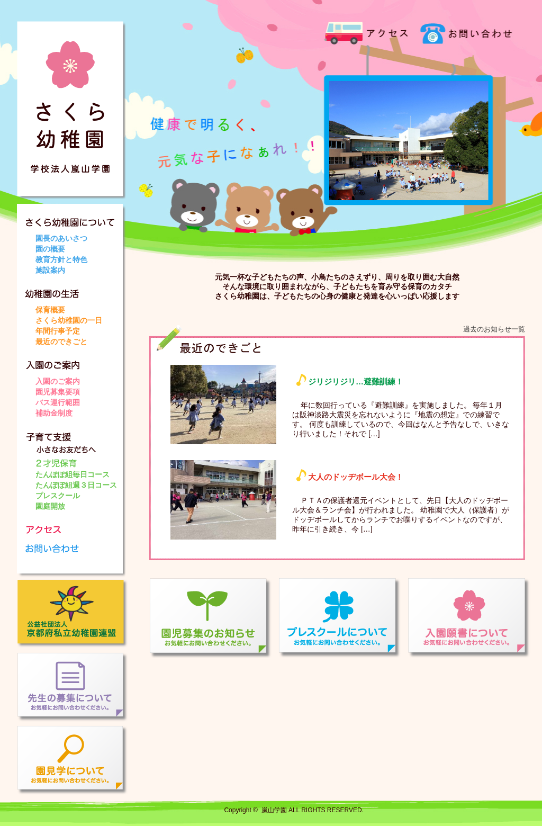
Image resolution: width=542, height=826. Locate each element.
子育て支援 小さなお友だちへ (75, 443)
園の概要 (50, 249)
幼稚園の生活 (75, 289)
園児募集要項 (57, 392)
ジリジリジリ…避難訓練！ (355, 381)
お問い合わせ (461, 32)
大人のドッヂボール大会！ (355, 476)
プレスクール (57, 495)
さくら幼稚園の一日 (68, 320)
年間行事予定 (57, 331)
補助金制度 (54, 413)
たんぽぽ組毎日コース (72, 474)
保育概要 (50, 310)
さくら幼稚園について (75, 218)
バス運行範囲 (57, 402)
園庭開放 (50, 506)
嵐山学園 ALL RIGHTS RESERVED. (312, 810)
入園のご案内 (75, 361)
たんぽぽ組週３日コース (76, 485)
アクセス (366, 32)
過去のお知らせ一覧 (494, 329)
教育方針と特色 (61, 259)
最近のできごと (61, 341)
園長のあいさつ (61, 238)
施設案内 (50, 270)
